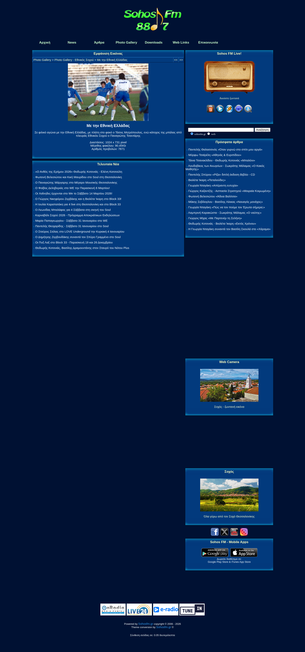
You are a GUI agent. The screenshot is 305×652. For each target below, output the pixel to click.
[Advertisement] (229, 298)
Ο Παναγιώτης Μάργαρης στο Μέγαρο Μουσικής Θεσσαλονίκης (76, 182)
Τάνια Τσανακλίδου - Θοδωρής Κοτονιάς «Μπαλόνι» (221, 160)
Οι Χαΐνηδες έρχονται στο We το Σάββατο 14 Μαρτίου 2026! (73, 193)
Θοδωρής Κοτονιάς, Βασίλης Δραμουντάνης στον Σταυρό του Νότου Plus (82, 247)
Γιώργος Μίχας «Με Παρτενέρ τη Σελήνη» (215, 218)
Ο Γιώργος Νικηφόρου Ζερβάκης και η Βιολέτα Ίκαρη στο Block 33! (78, 198)
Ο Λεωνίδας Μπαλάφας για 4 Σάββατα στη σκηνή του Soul (73, 209)
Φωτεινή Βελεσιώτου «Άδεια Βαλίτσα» (212, 196)
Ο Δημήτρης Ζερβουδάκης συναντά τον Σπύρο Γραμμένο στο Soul (78, 237)
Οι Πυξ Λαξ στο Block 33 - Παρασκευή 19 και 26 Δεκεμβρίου (74, 242)
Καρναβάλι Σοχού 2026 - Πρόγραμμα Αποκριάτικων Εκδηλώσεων (77, 215)
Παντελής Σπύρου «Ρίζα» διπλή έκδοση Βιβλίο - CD (221, 174)
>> (181, 59)
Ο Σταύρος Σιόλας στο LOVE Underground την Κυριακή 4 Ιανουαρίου (79, 231)
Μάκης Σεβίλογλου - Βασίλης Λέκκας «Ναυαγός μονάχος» (225, 201)
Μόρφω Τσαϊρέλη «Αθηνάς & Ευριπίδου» (214, 155)
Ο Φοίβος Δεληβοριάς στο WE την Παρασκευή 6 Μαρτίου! (72, 188)
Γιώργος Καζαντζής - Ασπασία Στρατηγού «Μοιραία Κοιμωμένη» (229, 191)
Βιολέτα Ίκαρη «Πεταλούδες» (207, 180)
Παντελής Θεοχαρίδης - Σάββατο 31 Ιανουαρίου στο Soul (72, 226)
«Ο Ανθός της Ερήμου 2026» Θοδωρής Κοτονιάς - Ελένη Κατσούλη (78, 171)
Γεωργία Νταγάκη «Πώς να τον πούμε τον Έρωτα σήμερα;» (226, 207)
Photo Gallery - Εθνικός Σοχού (74, 59)
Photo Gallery (42, 59)
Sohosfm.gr (145, 623)
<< (176, 59)
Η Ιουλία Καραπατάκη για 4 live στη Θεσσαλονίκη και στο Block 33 (78, 204)
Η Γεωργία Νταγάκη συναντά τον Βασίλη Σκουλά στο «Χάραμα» (229, 229)
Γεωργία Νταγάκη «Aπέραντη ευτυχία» (213, 185)
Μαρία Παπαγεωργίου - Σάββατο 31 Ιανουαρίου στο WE (71, 220)
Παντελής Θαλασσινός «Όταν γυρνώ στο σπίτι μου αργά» (225, 149)
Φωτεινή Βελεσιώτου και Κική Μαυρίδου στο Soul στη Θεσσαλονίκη (78, 177)
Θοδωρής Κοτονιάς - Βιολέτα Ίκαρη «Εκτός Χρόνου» (222, 223)
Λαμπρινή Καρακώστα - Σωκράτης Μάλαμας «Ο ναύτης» (224, 212)
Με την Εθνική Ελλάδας (112, 59)
